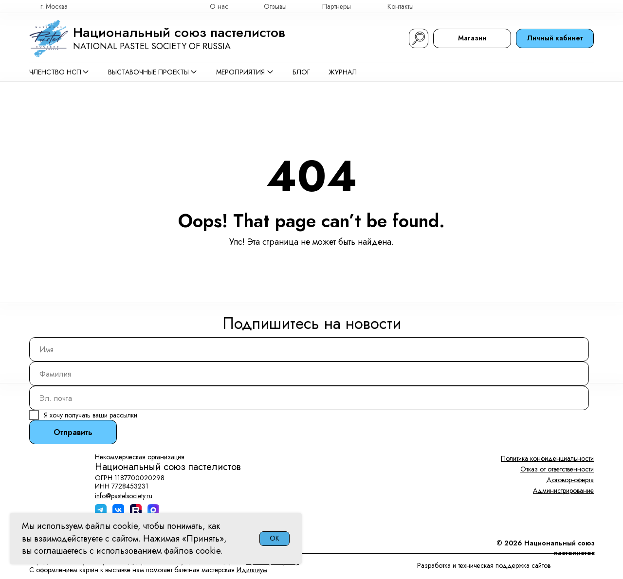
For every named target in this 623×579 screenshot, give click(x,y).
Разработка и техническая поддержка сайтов (483, 565)
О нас (219, 6)
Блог (301, 72)
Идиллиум (252, 570)
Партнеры (336, 6)
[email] (309, 398)
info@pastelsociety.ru (123, 496)
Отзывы (275, 6)
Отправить (73, 432)
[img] (589, 6)
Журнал (343, 72)
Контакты (400, 6)
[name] (309, 349)
